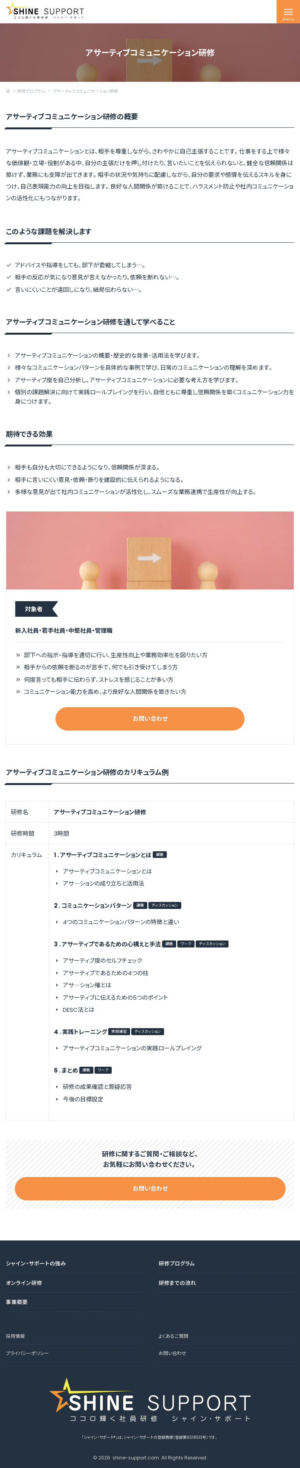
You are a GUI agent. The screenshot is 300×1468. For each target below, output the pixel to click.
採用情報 (15, 1335)
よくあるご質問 (173, 1335)
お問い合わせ (150, 718)
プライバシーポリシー (27, 1353)
